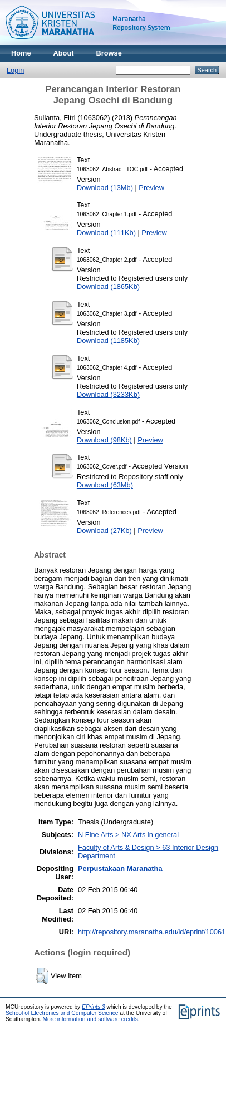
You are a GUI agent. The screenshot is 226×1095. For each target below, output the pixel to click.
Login (15, 70)
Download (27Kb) (104, 530)
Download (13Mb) (105, 187)
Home (21, 53)
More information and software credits (90, 1019)
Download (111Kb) (106, 232)
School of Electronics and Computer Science (62, 1013)
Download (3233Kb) (108, 394)
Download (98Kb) (104, 440)
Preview (151, 187)
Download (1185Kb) (108, 340)
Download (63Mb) (105, 485)
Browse (109, 53)
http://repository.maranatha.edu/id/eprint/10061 (151, 932)
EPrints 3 (93, 1007)
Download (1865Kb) (108, 286)
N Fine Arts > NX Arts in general (128, 834)
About (63, 53)
